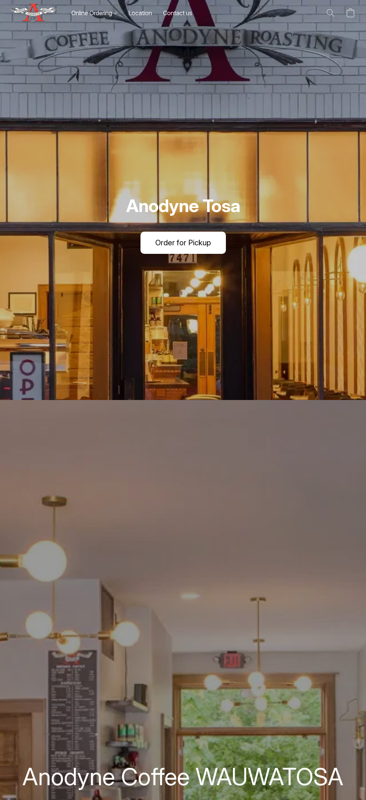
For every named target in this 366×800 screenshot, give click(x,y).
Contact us (177, 13)
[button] (34, 13)
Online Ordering (94, 13)
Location (140, 13)
